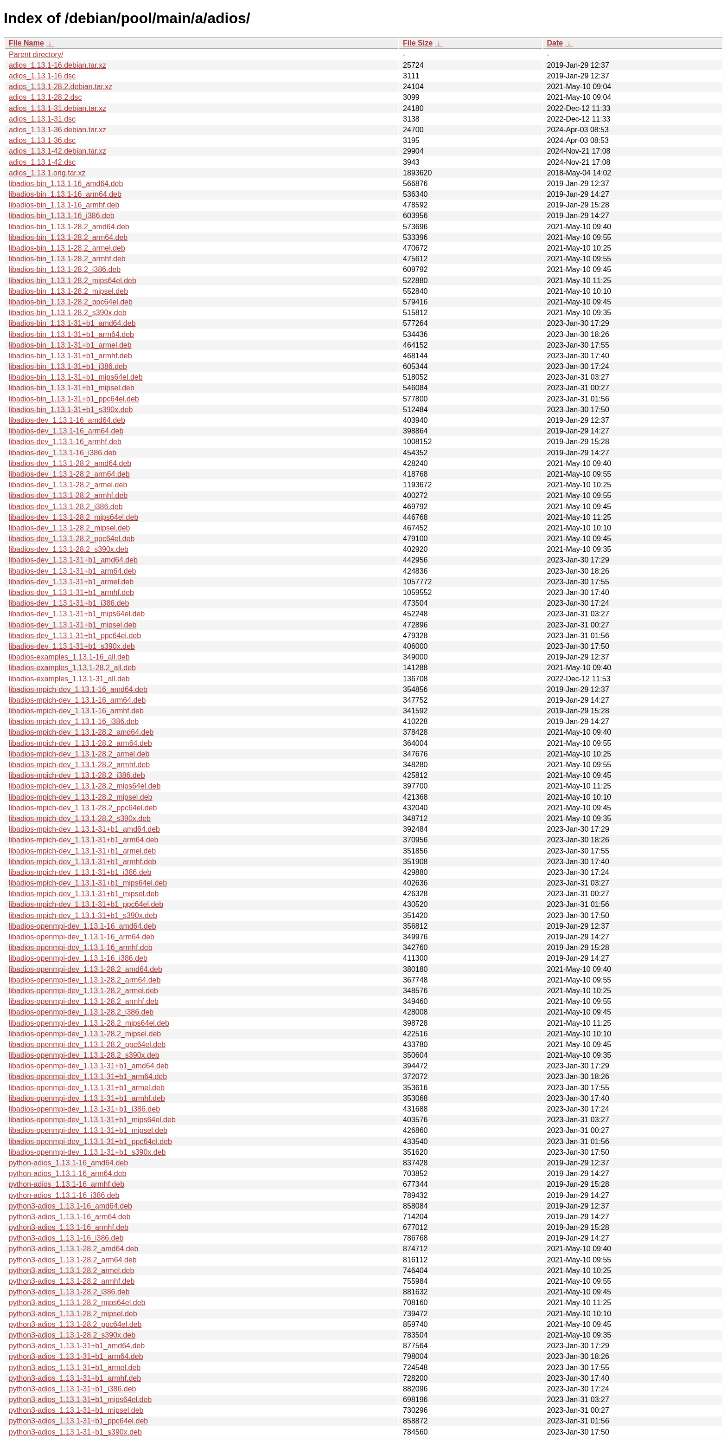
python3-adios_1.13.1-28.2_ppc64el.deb (75, 1324)
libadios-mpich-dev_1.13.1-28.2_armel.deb (79, 754)
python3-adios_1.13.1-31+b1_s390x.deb (75, 1432)
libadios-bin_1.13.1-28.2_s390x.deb (68, 313)
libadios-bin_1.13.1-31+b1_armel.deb (70, 345)
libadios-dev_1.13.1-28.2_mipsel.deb (69, 528)
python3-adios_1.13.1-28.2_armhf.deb (71, 1281)
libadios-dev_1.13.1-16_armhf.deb (65, 442)
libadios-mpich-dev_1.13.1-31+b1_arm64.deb (83, 840)
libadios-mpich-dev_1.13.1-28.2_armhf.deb (79, 765)
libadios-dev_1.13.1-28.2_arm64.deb (69, 474)
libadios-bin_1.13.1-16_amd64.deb (66, 184)
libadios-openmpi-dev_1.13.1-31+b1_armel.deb (87, 1088)
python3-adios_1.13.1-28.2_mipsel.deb (73, 1314)
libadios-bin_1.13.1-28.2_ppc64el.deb (71, 302)
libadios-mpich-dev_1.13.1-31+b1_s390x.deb (83, 915)
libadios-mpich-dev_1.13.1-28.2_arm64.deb (80, 743)
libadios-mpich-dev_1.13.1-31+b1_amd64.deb (84, 829)
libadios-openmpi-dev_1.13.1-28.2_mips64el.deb (89, 1023)
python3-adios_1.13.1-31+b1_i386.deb (72, 1389)
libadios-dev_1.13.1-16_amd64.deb (67, 420)
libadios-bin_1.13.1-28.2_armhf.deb (67, 259)
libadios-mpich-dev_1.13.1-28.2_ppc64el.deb (83, 808)
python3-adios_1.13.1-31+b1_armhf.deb (75, 1378)
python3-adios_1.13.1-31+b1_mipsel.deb (76, 1410)
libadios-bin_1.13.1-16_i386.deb (62, 216)
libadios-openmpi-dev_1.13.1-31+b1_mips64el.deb (92, 1120)
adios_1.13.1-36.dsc (42, 140)
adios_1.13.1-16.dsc (42, 76)
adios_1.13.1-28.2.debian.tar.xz (60, 87)
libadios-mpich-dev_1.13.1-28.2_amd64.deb (81, 732)
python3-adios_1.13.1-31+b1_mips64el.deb (80, 1399)
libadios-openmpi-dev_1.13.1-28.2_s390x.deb (84, 1055)
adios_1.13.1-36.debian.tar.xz (57, 130)
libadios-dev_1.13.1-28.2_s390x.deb (68, 549)
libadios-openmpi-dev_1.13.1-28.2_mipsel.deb (85, 1034)
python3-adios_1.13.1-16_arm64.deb (69, 1217)
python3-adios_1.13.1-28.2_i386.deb (69, 1292)
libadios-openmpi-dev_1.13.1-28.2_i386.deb (81, 1012)
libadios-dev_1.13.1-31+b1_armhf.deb (71, 592)
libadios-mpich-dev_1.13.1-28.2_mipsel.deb (81, 797)
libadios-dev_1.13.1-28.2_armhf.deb (68, 495)
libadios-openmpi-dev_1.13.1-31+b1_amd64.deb (89, 1066)
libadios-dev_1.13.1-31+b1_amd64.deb (73, 560)
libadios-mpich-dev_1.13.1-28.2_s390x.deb (80, 818)
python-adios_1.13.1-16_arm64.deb (68, 1173)
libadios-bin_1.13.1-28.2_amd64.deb (69, 227)
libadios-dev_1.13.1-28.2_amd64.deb (70, 463)
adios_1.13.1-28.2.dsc (45, 97)
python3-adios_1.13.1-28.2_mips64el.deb (77, 1302)
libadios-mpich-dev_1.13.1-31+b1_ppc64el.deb (86, 904)
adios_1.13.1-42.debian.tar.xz (57, 151)
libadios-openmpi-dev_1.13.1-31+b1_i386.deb (84, 1109)
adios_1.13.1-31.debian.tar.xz (57, 108)
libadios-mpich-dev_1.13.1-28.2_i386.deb (77, 775)
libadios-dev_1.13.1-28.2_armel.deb (68, 485)
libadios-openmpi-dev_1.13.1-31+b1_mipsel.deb (88, 1130)
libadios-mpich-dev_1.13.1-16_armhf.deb (76, 711)
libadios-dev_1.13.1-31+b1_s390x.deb (72, 646)
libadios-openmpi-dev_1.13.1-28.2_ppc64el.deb (87, 1044)
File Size (418, 43)
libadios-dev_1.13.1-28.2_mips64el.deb (73, 517)
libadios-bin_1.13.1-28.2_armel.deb (67, 248)
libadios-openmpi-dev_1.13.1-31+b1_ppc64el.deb (90, 1141)
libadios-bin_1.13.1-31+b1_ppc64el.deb (74, 399)
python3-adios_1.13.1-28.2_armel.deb (71, 1270)
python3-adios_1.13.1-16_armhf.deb (68, 1227)
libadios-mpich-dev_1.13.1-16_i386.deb (74, 721)
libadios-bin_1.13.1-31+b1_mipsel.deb (71, 388)
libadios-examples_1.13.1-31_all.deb (69, 679)
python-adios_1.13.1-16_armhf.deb (66, 1184)
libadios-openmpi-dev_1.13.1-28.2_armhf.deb (84, 1001)
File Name (26, 43)
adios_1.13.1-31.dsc (42, 119)
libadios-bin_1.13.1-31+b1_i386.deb (68, 366)
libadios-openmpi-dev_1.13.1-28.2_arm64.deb (84, 980)
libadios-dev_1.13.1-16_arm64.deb (66, 431)
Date (555, 43)
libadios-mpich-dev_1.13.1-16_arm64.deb (77, 700)
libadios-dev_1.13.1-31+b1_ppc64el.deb (75, 636)
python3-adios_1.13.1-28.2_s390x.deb (72, 1335)
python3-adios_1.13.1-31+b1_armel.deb (74, 1367)
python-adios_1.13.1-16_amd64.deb (68, 1163)
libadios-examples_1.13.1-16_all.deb (69, 657)
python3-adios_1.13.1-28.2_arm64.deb (73, 1260)
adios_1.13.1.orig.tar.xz (47, 173)
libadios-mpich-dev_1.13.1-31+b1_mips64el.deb (88, 883)
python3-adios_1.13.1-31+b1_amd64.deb (77, 1346)
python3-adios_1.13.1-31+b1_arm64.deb (76, 1356)
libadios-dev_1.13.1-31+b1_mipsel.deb (72, 625)
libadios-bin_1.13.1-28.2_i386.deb (65, 269)
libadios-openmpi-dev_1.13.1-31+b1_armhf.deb (87, 1098)
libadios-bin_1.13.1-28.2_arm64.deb (68, 237)
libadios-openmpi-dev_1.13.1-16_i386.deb (78, 958)
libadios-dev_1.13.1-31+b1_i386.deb (69, 603)
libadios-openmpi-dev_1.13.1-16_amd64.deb (82, 926)
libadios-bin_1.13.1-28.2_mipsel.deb (68, 291)
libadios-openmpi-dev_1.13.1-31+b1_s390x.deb (87, 1152)
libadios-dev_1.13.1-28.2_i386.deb (66, 507)
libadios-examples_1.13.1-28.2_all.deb (72, 668)
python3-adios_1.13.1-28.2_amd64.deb (73, 1249)
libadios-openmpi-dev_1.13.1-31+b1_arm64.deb (88, 1076)
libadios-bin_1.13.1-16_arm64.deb (65, 194)
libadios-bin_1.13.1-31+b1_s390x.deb (71, 410)
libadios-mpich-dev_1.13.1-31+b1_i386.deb (80, 872)
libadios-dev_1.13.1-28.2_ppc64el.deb (71, 539)
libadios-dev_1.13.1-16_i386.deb (62, 453)
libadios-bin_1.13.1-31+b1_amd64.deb (72, 323)
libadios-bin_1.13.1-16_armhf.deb (64, 205)
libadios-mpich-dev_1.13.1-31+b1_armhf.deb (82, 862)
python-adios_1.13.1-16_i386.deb (64, 1195)
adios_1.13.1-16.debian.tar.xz (57, 65)
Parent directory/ (36, 54)
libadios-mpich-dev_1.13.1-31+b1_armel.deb (82, 851)
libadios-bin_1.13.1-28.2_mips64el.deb (72, 281)
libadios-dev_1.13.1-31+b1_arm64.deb (72, 571)
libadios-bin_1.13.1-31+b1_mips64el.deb (76, 377)
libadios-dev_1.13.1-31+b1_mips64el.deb (77, 614)
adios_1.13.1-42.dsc (42, 162)
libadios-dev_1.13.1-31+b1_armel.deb (71, 582)
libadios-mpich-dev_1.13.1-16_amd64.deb (78, 689)
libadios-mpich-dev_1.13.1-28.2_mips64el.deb (84, 786)
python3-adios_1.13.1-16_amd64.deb (70, 1206)
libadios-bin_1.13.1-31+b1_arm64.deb (71, 334)
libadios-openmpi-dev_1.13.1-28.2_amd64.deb (85, 969)
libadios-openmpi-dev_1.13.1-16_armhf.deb (81, 947)
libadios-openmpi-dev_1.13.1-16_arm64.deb (81, 937)
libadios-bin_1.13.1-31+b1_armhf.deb (70, 356)
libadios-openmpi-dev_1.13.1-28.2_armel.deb (83, 991)
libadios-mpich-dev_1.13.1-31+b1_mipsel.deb (84, 894)
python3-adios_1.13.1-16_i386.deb (66, 1238)
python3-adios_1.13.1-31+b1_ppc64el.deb (78, 1421)
